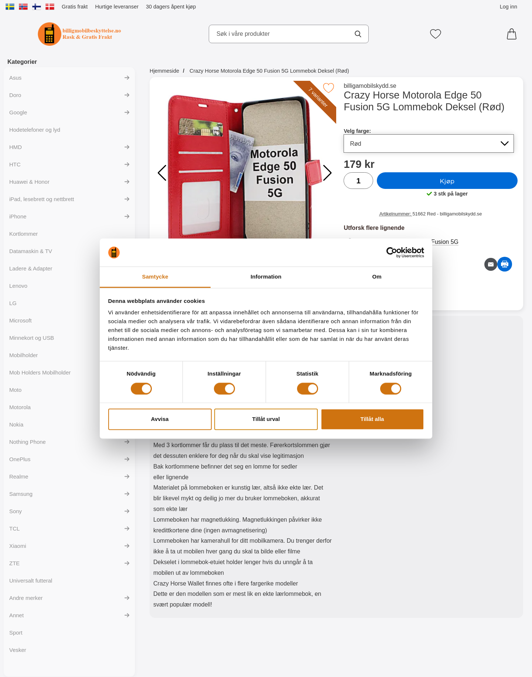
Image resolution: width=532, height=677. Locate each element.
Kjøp (447, 181)
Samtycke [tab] (155, 277)
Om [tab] (376, 277)
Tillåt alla (372, 419)
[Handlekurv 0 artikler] (513, 33)
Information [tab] (266, 277)
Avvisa (160, 419)
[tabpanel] (243, 468)
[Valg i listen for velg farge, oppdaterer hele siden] (428, 143)
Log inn (508, 7)
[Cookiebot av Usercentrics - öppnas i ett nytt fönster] (391, 252)
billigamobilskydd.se (370, 86)
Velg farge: (357, 131)
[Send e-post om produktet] (490, 264)
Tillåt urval (266, 419)
